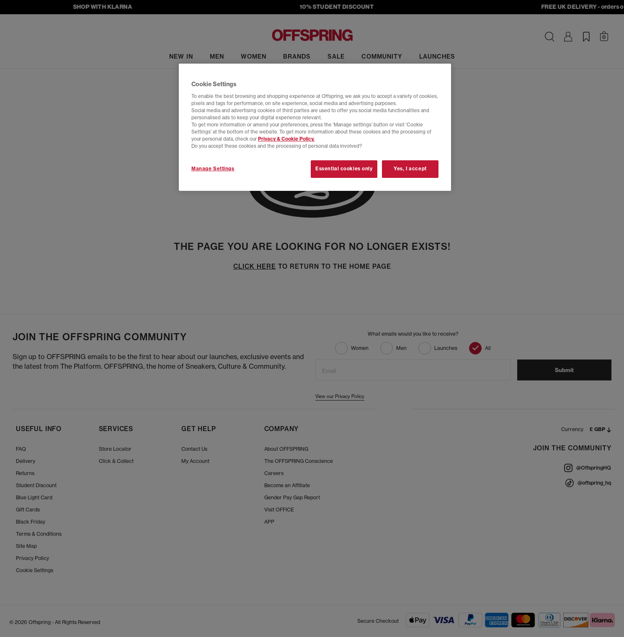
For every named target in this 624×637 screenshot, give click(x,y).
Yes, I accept (410, 169)
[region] (315, 127)
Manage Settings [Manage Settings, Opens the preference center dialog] (213, 169)
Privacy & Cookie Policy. (286, 139)
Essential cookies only (344, 169)
